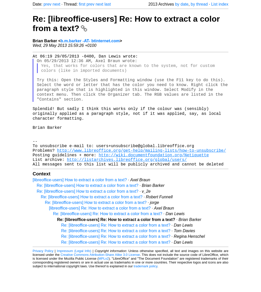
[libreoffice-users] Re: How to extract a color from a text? (100, 230)
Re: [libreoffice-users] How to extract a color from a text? (87, 207)
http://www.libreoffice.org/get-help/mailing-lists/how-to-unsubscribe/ (141, 169)
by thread (199, 4)
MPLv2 (104, 280)
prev (47, 4)
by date (181, 4)
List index (219, 4)
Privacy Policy (43, 273)
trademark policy (145, 288)
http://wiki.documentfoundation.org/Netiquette (154, 174)
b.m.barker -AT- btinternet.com (90, 41)
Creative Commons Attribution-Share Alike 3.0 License (100, 277)
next (56, 4)
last (108, 4)
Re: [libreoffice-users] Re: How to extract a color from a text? (107, 235)
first (82, 4)
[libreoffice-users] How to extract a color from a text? (80, 202)
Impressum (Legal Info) (74, 273)
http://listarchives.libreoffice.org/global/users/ (127, 180)
